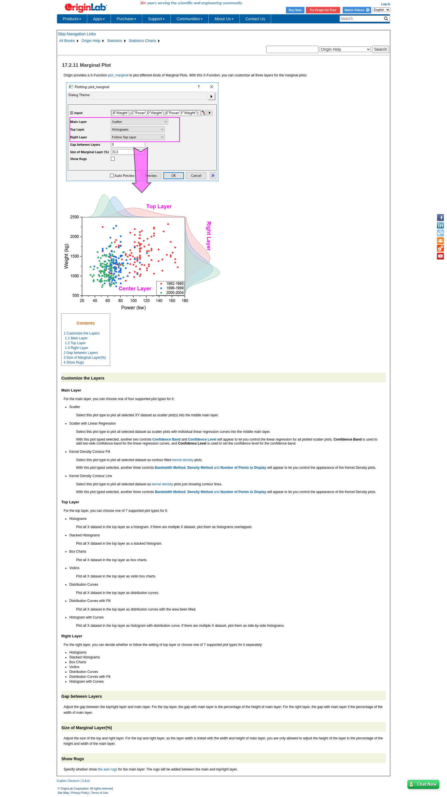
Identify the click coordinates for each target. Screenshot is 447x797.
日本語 (85, 780)
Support (156, 19)
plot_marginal (118, 75)
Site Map (63, 792)
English (61, 780)
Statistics (114, 40)
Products (72, 19)
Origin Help (91, 40)
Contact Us (255, 19)
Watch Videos (356, 10)
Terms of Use (99, 792)
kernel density (183, 460)
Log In (385, 4)
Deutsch (73, 780)
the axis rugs (107, 769)
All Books (67, 40)
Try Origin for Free (323, 10)
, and (210, 468)
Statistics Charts (142, 40)
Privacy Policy (80, 792)
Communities (189, 19)
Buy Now (295, 10)
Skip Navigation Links (77, 34)
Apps (99, 19)
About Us (224, 19)
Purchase (126, 19)
